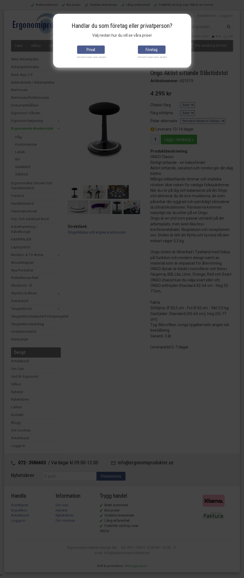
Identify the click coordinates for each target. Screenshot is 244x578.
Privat (90, 49)
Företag (152, 49)
